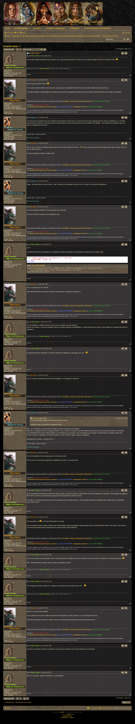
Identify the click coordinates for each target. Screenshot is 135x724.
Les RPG (38, 28)
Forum (7, 28)
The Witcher (65, 101)
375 (11, 104)
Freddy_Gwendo (10, 65)
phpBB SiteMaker (67, 717)
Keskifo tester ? (11, 46)
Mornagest (8, 98)
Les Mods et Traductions (56, 28)
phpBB (62, 713)
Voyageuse (8, 127)
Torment (72, 101)
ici (41, 497)
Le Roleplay (75, 28)
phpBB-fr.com (70, 715)
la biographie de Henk (79, 106)
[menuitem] (16, 32)
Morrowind (88, 101)
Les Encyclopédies (22, 28)
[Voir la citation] (45, 419)
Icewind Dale (79, 101)
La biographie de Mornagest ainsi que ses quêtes (41, 106)
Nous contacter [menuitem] (92, 709)
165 (11, 133)
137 (11, 71)
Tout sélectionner (38, 266)
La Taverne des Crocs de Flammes (97, 28)
